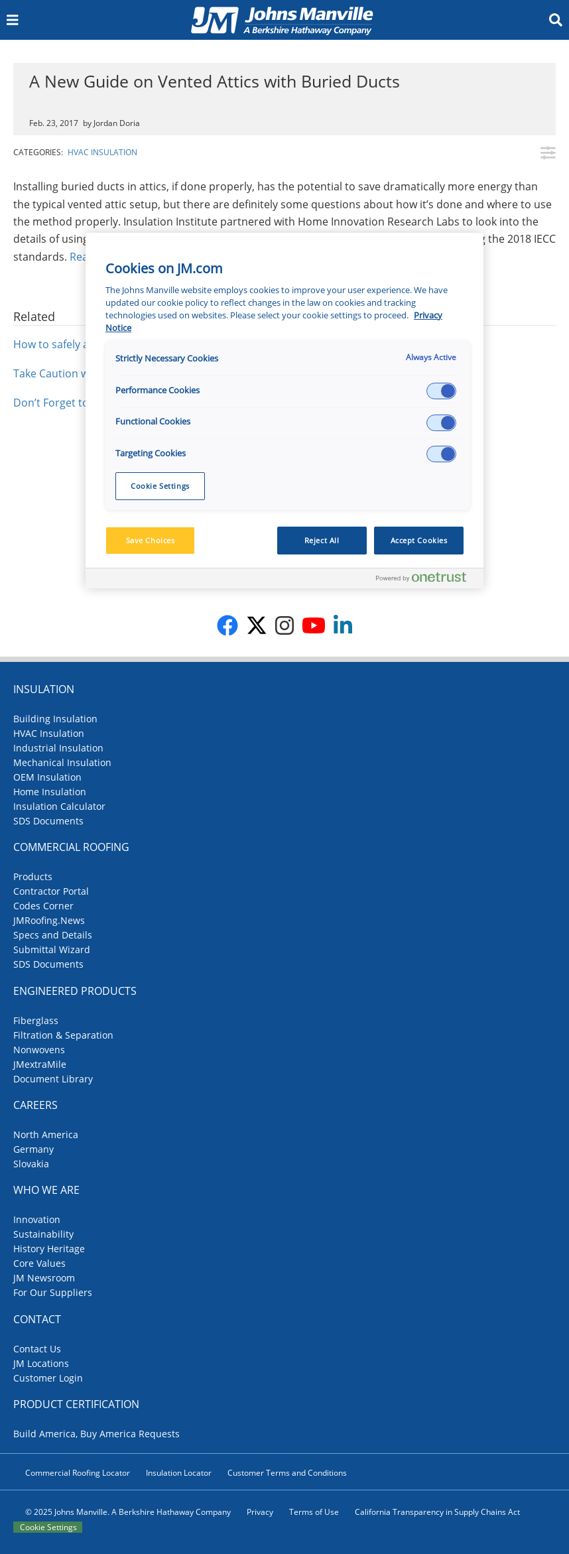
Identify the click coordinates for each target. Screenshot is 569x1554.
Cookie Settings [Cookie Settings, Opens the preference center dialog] (160, 486)
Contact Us (37, 1348)
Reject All (322, 540)
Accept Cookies (419, 540)
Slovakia (31, 1163)
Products (32, 876)
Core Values (39, 1263)
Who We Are (46, 1190)
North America (45, 1134)
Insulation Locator (179, 1472)
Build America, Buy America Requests (96, 1433)
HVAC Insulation (102, 152)
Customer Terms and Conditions (287, 1472)
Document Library (53, 1078)
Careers (35, 1105)
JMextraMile (39, 1064)
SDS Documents (48, 820)
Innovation (36, 1219)
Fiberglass (35, 1020)
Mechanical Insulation (62, 762)
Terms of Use (314, 1512)
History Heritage (49, 1248)
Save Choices (150, 540)
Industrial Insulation (58, 748)
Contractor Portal (51, 891)
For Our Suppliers (52, 1292)
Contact (37, 1319)
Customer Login (48, 1378)
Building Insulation (55, 718)
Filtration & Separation (63, 1035)
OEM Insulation (47, 777)
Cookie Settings (48, 1527)
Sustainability (43, 1234)
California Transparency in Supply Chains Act (437, 1512)
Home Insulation (49, 791)
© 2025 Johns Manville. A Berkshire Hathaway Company (128, 1512)
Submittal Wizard (51, 949)
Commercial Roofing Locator (77, 1472)
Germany (33, 1149)
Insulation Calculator (59, 806)
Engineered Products (75, 991)
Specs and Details (52, 935)
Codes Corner (43, 905)
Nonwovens (39, 1049)
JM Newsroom (44, 1277)
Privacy (260, 1512)
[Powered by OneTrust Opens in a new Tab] (426, 580)
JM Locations (41, 1363)
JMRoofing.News (49, 920)
